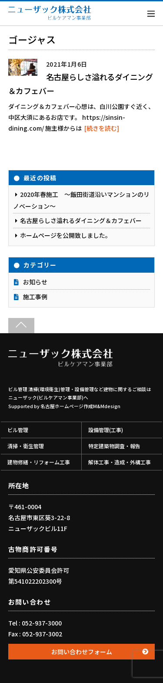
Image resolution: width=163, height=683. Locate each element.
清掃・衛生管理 (25, 446)
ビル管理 (17, 429)
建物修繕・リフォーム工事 (38, 462)
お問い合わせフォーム (81, 651)
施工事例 (35, 296)
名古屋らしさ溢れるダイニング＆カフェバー (81, 220)
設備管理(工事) (105, 429)
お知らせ (35, 281)
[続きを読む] (101, 128)
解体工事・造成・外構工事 (119, 462)
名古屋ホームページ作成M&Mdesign (80, 406)
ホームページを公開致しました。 (65, 235)
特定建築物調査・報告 (114, 446)
